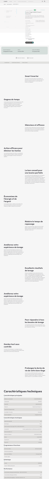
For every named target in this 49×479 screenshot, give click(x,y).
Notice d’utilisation (28, 459)
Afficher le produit (7, 434)
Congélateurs (6, 461)
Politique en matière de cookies (37, 472)
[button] (13, 282)
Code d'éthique (27, 451)
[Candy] (5, 1)
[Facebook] (4, 445)
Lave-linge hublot (9, 4)
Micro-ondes (16, 451)
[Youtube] (7, 445)
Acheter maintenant (8, 432)
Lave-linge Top (6, 451)
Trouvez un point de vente (28, 454)
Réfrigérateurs (6, 459)
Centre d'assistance (28, 460)
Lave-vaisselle (6, 455)
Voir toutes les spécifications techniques (30, 39)
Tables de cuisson (17, 453)
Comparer (43, 10)
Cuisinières (16, 455)
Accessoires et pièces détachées (22, 1)
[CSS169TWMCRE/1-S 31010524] (14, 25)
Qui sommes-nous (30, 1)
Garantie (26, 462)
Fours (15, 450)
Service (15, 1)
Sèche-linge (6, 453)
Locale (44, 475)
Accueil (5, 4)
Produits (10, 1)
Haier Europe (27, 450)
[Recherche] (44, 1)
